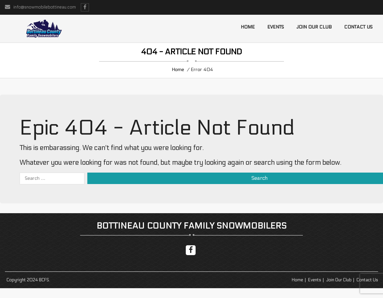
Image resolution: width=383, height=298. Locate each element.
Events (275, 27)
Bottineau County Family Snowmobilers (191, 226)
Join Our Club (314, 27)
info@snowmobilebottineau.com (44, 7)
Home (248, 27)
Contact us (358, 27)
